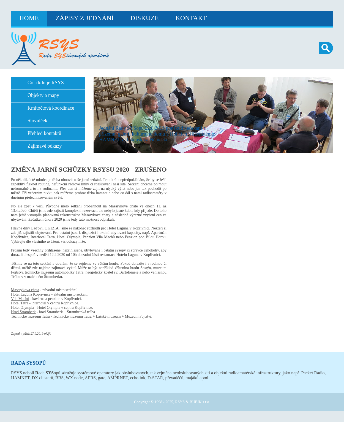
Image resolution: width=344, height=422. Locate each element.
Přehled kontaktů (44, 133)
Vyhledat (326, 48)
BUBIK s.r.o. (200, 402)
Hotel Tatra (19, 303)
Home (29, 17)
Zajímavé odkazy (45, 146)
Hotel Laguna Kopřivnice (30, 294)
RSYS (180, 402)
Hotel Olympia (22, 307)
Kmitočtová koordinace (51, 108)
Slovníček (37, 120)
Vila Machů (20, 299)
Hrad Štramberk (23, 312)
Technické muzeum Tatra (30, 316)
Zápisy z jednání (85, 17)
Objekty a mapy (43, 95)
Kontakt (191, 17)
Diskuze (144, 17)
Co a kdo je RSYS (46, 82)
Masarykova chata (25, 290)
